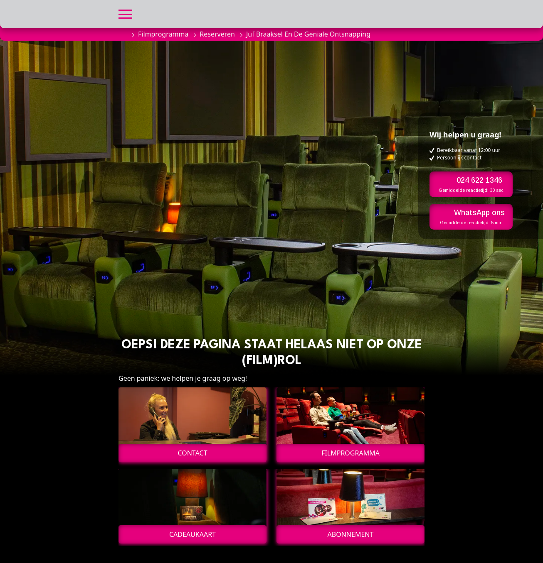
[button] (125, 13)
